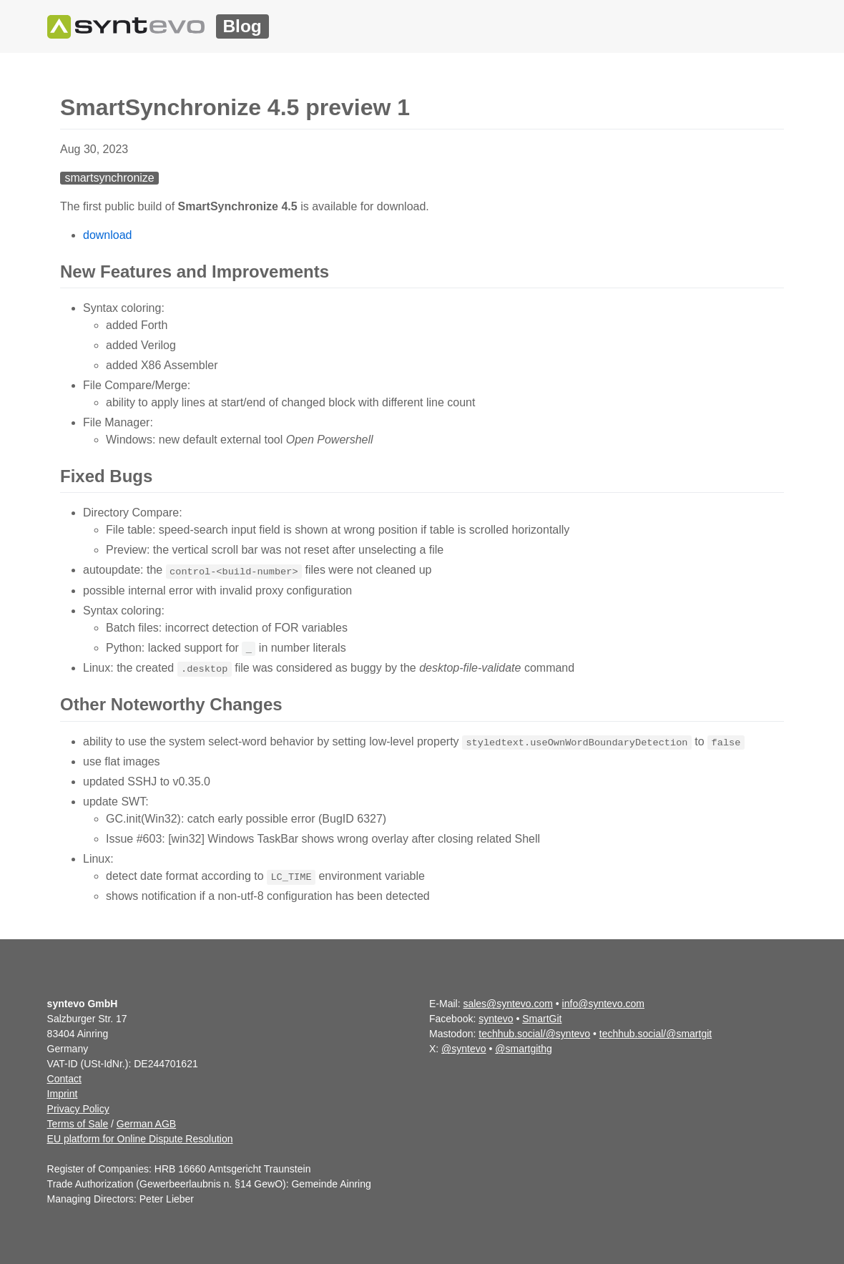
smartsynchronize (109, 178)
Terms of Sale (78, 1124)
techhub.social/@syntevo (534, 1033)
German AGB (146, 1124)
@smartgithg (523, 1048)
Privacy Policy (78, 1108)
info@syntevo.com (603, 1003)
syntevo (496, 1018)
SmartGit (541, 1018)
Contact (64, 1078)
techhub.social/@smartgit (655, 1033)
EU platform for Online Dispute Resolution (140, 1139)
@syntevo (463, 1048)
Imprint (62, 1093)
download (107, 235)
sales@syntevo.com (507, 1003)
